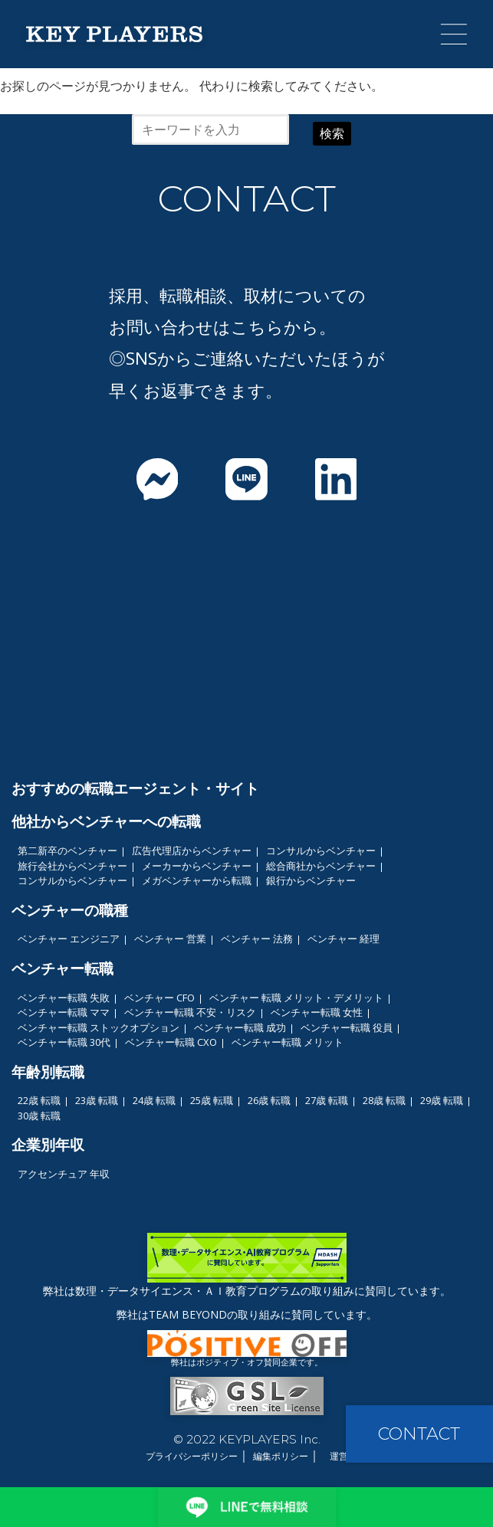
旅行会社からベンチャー (72, 866)
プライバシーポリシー (192, 1456)
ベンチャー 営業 (170, 938)
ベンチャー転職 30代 (64, 1042)
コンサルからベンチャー (321, 850)
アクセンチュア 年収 (64, 1174)
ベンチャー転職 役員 (347, 1027)
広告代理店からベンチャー (191, 850)
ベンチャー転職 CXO (171, 1042)
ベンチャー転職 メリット (287, 1042)
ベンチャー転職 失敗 (64, 997)
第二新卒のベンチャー (67, 850)
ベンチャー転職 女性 (317, 1012)
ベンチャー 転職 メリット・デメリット (296, 997)
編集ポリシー (280, 1456)
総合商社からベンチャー (321, 866)
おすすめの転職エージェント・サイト (135, 788)
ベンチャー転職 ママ (64, 1012)
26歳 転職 (269, 1100)
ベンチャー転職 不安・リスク (190, 1012)
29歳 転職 (441, 1100)
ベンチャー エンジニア (69, 938)
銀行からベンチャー (311, 880)
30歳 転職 (39, 1115)
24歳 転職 (154, 1100)
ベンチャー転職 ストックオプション (98, 1027)
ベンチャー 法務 (257, 938)
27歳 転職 (326, 1100)
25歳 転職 (211, 1100)
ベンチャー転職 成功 (240, 1027)
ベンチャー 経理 (343, 938)
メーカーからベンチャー (196, 866)
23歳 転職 (96, 1100)
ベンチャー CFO (159, 997)
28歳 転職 (384, 1100)
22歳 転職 (39, 1100)
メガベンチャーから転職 (196, 880)
